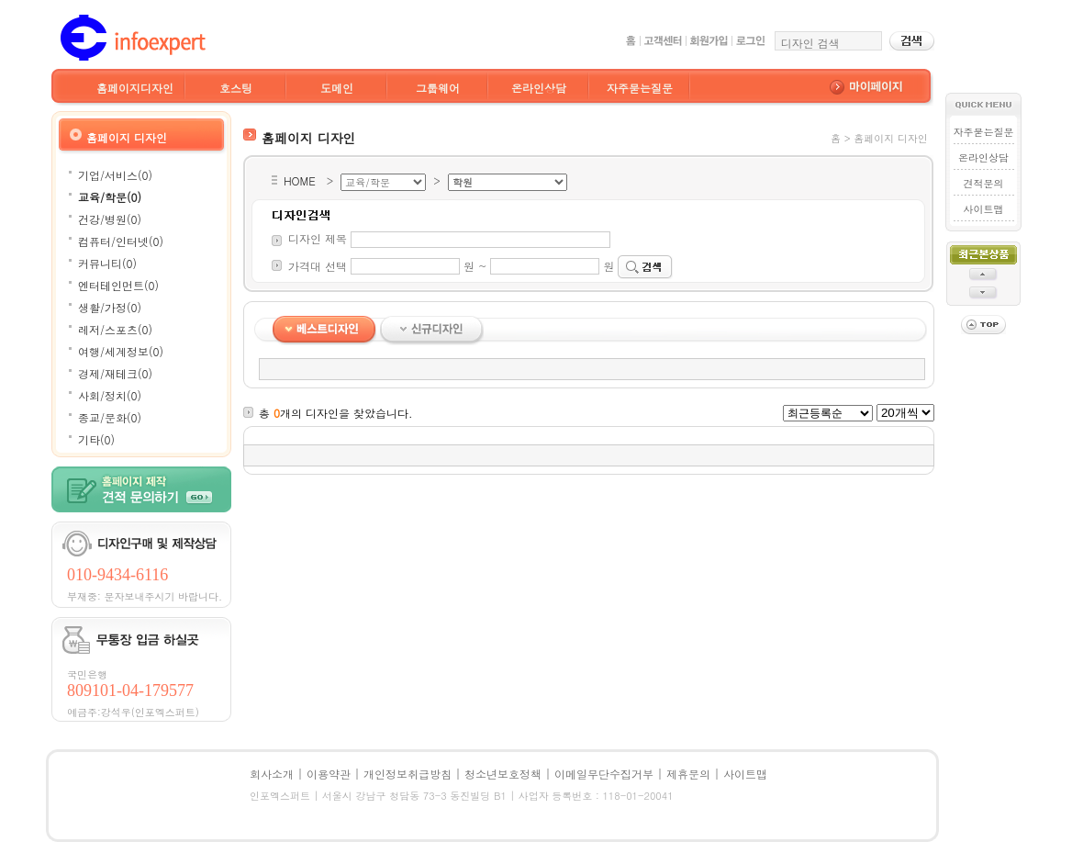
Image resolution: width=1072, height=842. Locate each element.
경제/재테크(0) (115, 373)
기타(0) (96, 439)
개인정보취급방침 (407, 773)
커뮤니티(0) (107, 263)
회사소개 (272, 773)
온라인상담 (538, 87)
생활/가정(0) (109, 307)
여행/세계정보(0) (120, 351)
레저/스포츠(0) (115, 329)
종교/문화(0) (109, 417)
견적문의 (983, 183)
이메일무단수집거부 (603, 773)
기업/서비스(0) (115, 175)
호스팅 (235, 87)
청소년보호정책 (503, 773)
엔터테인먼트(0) (118, 285)
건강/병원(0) (109, 219)
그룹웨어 (438, 87)
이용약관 (329, 773)
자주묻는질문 (640, 87)
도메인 (336, 87)
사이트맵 (983, 209)
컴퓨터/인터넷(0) (120, 241)
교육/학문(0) (109, 197)
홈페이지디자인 (134, 87)
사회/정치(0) (109, 395)
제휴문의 (688, 773)
